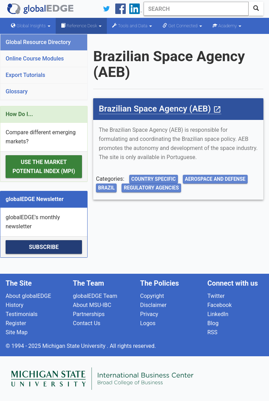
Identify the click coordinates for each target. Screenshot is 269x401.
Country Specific (153, 179)
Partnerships (89, 314)
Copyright (152, 296)
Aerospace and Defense (215, 179)
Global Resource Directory (38, 42)
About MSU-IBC (92, 305)
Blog (213, 323)
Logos (148, 323)
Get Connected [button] (182, 25)
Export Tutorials (25, 75)
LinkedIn (217, 314)
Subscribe (43, 247)
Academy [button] (227, 25)
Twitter (216, 296)
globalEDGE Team (95, 296)
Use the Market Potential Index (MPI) (44, 166)
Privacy (149, 314)
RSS (212, 332)
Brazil (106, 188)
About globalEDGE (28, 296)
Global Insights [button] (30, 25)
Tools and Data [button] (132, 25)
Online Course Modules (35, 58)
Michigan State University (74, 346)
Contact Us (87, 323)
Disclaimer (153, 305)
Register (16, 323)
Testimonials (21, 314)
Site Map (17, 332)
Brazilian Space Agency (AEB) (160, 109)
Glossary (17, 91)
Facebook (219, 305)
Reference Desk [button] (81, 25)
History (14, 305)
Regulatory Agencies (151, 188)
